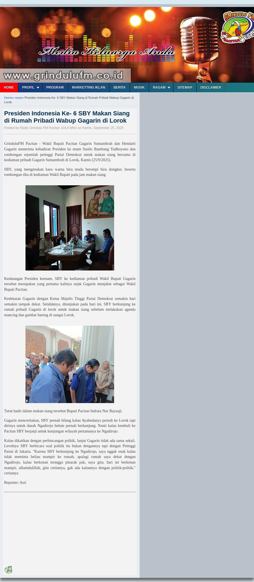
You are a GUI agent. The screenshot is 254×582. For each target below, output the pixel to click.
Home (9, 87)
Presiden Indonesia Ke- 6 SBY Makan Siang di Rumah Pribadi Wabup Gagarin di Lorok (67, 117)
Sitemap (184, 87)
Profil (28, 87)
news (18, 97)
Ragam (159, 87)
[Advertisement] (45, 530)
